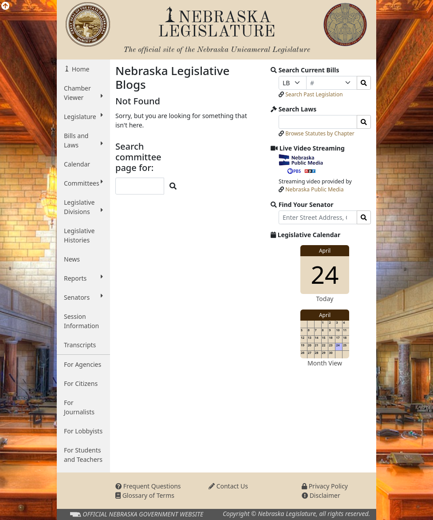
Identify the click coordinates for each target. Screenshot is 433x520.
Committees (83, 183)
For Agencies (82, 364)
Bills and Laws (83, 140)
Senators (83, 297)
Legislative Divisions (83, 207)
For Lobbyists (83, 431)
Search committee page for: (138, 157)
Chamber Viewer (83, 93)
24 (325, 274)
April (325, 250)
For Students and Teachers (83, 455)
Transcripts (80, 345)
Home (79, 69)
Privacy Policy (325, 486)
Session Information (81, 321)
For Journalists (79, 407)
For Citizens (81, 383)
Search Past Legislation (314, 94)
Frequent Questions (148, 486)
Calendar (77, 164)
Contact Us (228, 486)
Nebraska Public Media (314, 189)
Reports (83, 278)
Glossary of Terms (144, 495)
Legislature (83, 116)
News (72, 259)
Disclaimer (321, 495)
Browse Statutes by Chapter (319, 133)
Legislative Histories (79, 235)
